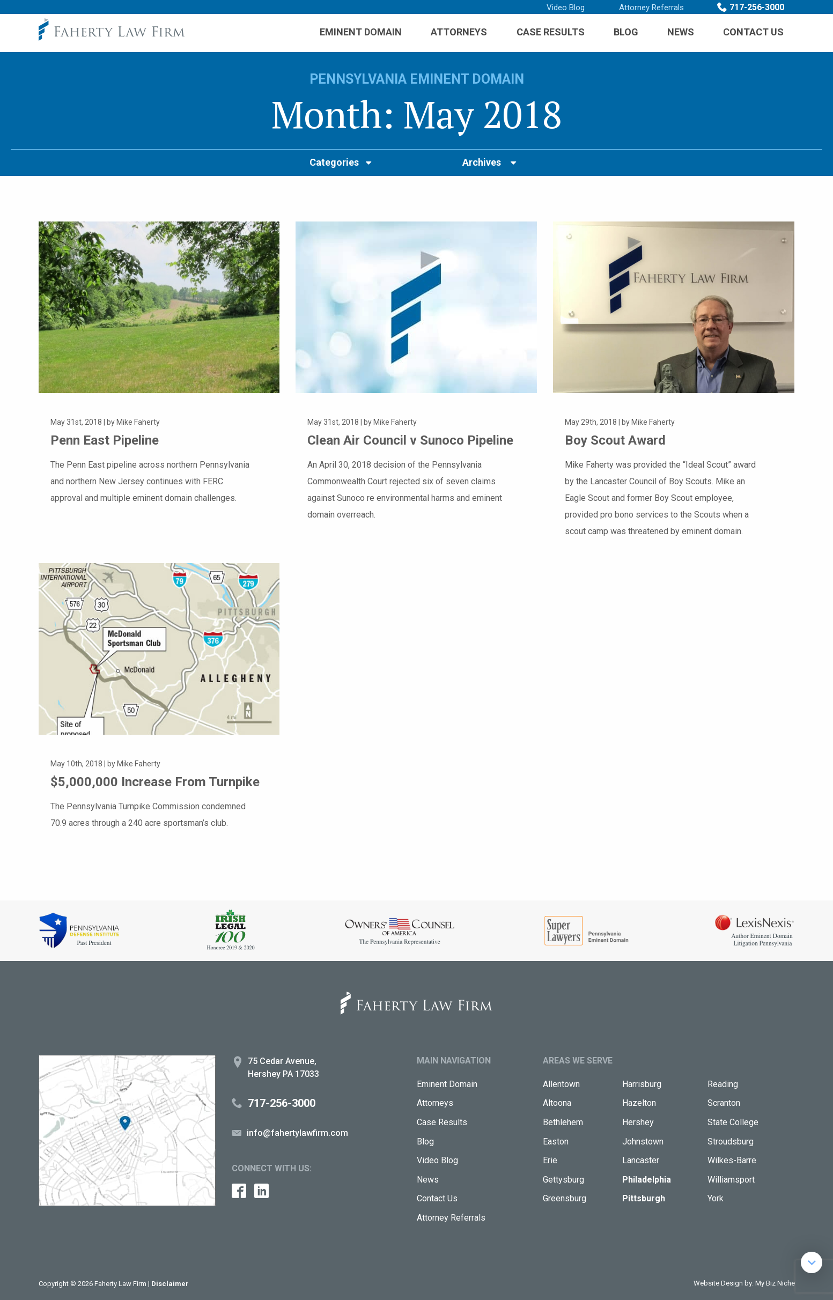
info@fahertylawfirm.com (297, 1133)
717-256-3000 (756, 7)
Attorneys (459, 32)
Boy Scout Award (616, 440)
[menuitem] (361, 32)
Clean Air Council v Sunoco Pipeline (414, 440)
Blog (626, 32)
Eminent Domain (361, 32)
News (680, 32)
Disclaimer (170, 1284)
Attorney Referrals (651, 7)
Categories (334, 162)
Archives (481, 162)
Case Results (551, 32)
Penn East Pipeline (107, 440)
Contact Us (753, 32)
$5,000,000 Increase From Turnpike (157, 781)
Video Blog (566, 7)
